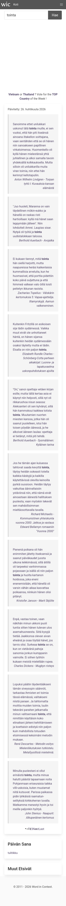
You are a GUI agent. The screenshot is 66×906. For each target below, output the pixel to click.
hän (30, 132)
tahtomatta (41, 701)
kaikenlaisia (44, 267)
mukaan (18, 739)
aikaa (32, 588)
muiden (27, 705)
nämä (40, 493)
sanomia (18, 653)
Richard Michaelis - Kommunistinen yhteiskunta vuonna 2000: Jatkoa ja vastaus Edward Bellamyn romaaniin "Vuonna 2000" (35, 522)
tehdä (40, 436)
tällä (31, 393)
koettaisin (22, 727)
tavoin (50, 158)
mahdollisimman (28, 505)
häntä (16, 337)
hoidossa (18, 579)
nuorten (41, 415)
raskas (30, 215)
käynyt (17, 398)
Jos (15, 463)
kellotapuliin (31, 175)
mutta (40, 263)
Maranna (34, 206)
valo (36, 284)
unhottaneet (38, 332)
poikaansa (19, 592)
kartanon (37, 575)
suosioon (27, 484)
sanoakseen (25, 145)
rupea (48, 661)
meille (16, 809)
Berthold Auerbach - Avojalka (36, 240)
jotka (37, 419)
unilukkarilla (32, 166)
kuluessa (42, 463)
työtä (28, 232)
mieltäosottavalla (23, 510)
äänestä (32, 497)
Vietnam (14, 94)
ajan (33, 463)
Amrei (29, 227)
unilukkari (39, 124)
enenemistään (22, 583)
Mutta (49, 162)
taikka (48, 783)
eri (38, 693)
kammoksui (25, 410)
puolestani (29, 771)
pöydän (25, 427)
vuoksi (17, 132)
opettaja (32, 389)
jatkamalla (41, 710)
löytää (36, 640)
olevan (39, 636)
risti (37, 215)
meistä (27, 661)
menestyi (33, 805)
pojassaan (19, 571)
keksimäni (35, 735)
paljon (34, 349)
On (15, 389)
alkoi (32, 158)
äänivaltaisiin (33, 488)
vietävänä (28, 649)
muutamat (43, 788)
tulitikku (13, 853)
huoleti (23, 206)
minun (27, 623)
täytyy (16, 471)
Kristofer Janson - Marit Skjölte (35, 600)
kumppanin (40, 653)
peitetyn (18, 288)
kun (43, 271)
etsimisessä (20, 735)
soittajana (42, 137)
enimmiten (19, 554)
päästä (25, 779)
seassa (40, 402)
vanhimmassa (37, 566)
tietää (16, 636)
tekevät (47, 501)
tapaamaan (38, 779)
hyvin (43, 805)
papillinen (40, 145)
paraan (24, 701)
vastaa (24, 619)
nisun (31, 402)
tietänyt (20, 436)
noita (49, 779)
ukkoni (36, 623)
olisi (48, 592)
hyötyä (37, 809)
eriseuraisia (36, 783)
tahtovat (18, 467)
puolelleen (28, 423)
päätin (27, 684)
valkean (28, 284)
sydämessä (32, 328)
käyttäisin (31, 718)
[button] (61, 4)
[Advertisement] (33, 57)
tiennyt (30, 259)
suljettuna (33, 280)
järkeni (29, 722)
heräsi (32, 267)
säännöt (40, 688)
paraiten (29, 710)
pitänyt (17, 596)
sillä (40, 398)
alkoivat (18, 432)
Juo (16, 206)
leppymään (20, 223)
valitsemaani (29, 714)
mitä (38, 259)
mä (36, 219)
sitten (24, 627)
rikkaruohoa (20, 402)
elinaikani (19, 722)
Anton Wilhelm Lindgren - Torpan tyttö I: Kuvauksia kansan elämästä (34, 184)
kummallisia (20, 271)
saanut (17, 423)
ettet (30, 124)
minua (45, 775)
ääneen (27, 432)
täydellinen (19, 210)
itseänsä (43, 132)
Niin (40, 223)
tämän (26, 463)
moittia (17, 705)
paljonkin (26, 809)
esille (16, 393)
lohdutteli (18, 227)
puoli (44, 623)
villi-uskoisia (20, 788)
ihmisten (30, 693)
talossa (37, 236)
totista (48, 410)
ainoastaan (20, 497)
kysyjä (46, 632)
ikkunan (28, 288)
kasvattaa (43, 588)
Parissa (35, 792)
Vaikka (45, 328)
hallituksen (45, 497)
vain (47, 206)
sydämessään (42, 341)
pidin (16, 796)
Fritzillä (29, 324)
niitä (15, 792)
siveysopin (28, 688)
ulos (49, 627)
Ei (14, 259)
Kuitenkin (18, 324)
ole (29, 332)
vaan (16, 141)
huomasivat (20, 276)
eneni (35, 579)
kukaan (20, 259)
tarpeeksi (22, 566)
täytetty (26, 345)
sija (15, 328)
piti (35, 132)
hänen (50, 141)
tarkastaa (19, 693)
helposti (32, 398)
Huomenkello (40, 149)
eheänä (17, 640)
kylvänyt (41, 406)
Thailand (29, 94)
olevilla (34, 480)
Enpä (16, 619)
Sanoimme (19, 124)
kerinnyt (18, 175)
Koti (15, 4)
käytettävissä (21, 480)
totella (45, 471)
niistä (16, 701)
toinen (33, 619)
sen (51, 128)
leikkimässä (29, 562)
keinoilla (44, 480)
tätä (26, 128)
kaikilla (39, 476)
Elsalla (17, 349)
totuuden (39, 731)
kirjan (50, 389)
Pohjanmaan (21, 783)
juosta (42, 558)
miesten (18, 419)
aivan (47, 636)
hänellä (17, 215)
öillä (42, 284)
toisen (17, 427)
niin (15, 145)
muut (16, 332)
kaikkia (17, 476)
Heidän (38, 484)
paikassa (46, 792)
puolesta (18, 501)
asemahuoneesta (23, 632)
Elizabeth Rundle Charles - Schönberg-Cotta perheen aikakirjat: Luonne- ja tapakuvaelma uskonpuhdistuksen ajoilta (38, 362)
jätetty (31, 554)
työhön (40, 657)
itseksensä (42, 554)
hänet (42, 219)
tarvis (16, 644)
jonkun (28, 653)
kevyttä (36, 467)
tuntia (16, 627)
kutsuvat (24, 792)
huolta (28, 575)
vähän (25, 588)
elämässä (26, 697)
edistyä (33, 727)
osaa (29, 640)
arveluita (34, 271)
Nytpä (16, 232)
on (42, 206)
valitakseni (40, 697)
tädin (21, 328)
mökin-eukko (35, 210)
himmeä (18, 284)
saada (27, 467)
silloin (16, 166)
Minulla (17, 771)
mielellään (38, 661)
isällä (32, 571)
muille (41, 128)
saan (50, 219)
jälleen (31, 223)
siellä (21, 263)
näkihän (18, 623)
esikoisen (45, 324)
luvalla (45, 800)
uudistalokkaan (22, 236)
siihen (31, 657)
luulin (45, 705)
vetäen (42, 389)
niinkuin (32, 592)
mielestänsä (35, 154)
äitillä (47, 562)
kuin (15, 731)
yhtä (46, 154)
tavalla (39, 510)
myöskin (37, 501)
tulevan (41, 627)
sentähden (26, 141)
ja (27, 158)
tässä (16, 697)
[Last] (41, 829)
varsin (16, 588)
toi (51, 805)
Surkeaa (32, 644)
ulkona (17, 562)
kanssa (28, 419)
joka (28, 579)
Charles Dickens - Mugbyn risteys (34, 666)
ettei (36, 171)
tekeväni (18, 710)
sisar (48, 227)
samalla (41, 158)
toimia (23, 171)
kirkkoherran (33, 800)
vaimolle (18, 657)
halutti (17, 779)
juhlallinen (19, 158)
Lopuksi (18, 684)
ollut (42, 771)
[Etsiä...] (26, 15)
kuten (32, 788)
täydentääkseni (41, 684)
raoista (38, 288)
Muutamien (29, 415)
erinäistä (18, 775)
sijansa (37, 337)
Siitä (38, 632)
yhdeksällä (19, 162)
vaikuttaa (18, 488)
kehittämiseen (43, 722)
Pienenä (18, 549)
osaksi (17, 345)
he (47, 271)
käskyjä (27, 476)
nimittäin (18, 718)
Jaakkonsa (27, 636)
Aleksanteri (20, 406)
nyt (46, 398)
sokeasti (35, 471)
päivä (23, 280)
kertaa (39, 393)
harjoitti (30, 263)
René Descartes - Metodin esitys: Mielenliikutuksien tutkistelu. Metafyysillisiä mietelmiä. (34, 748)
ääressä (36, 427)
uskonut (18, 128)
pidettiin (48, 276)
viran (16, 171)
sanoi (22, 389)
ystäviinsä (19, 493)
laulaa (37, 432)
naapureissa (20, 267)
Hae (55, 15)
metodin (47, 735)
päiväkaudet (29, 558)
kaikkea (38, 410)
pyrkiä (16, 484)
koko (16, 280)
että (24, 132)
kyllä (15, 154)
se (40, 141)
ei (47, 128)
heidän (29, 341)
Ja (32, 701)
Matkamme (20, 805)
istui (39, 423)
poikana (28, 549)
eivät (23, 332)
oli (44, 141)
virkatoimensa (21, 149)
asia (46, 393)
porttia (38, 276)
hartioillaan (20, 219)
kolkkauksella (35, 162)
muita (44, 166)
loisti (49, 284)
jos (51, 640)
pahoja (38, 649)
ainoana (18, 137)
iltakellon (29, 137)
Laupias (39, 227)
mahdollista (26, 731)
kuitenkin (18, 341)
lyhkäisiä (25, 796)
